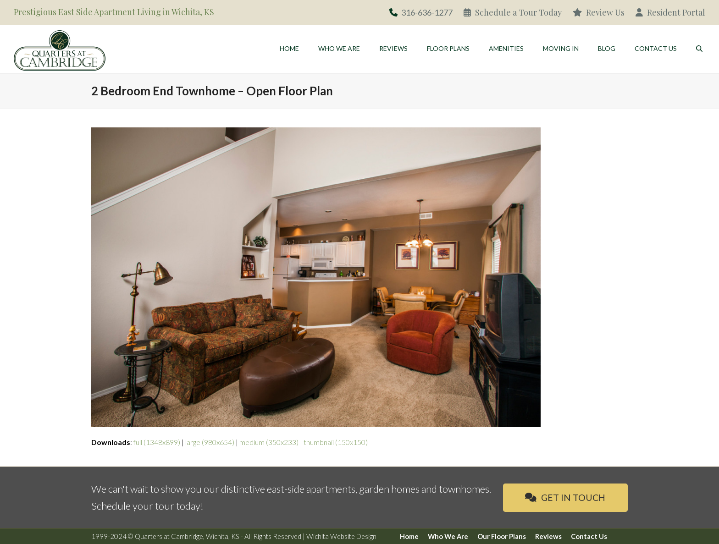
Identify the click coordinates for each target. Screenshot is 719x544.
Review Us (599, 12)
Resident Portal (670, 12)
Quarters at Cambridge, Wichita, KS (187, 536)
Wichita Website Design (341, 536)
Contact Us (589, 536)
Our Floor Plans (501, 536)
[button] (699, 48)
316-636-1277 (427, 12)
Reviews (548, 536)
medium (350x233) (269, 442)
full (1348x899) (156, 442)
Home (409, 536)
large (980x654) (209, 442)
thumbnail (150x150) (336, 442)
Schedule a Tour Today (513, 12)
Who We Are (448, 536)
